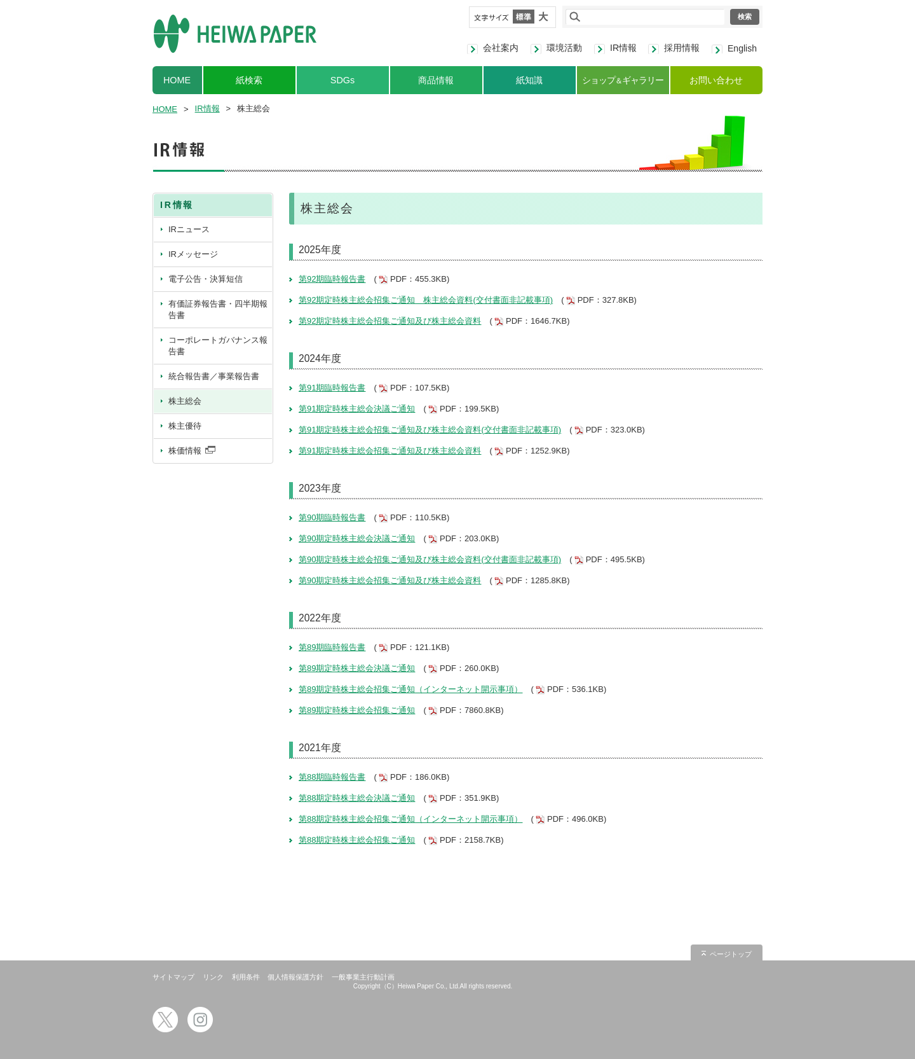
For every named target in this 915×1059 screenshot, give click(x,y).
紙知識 (529, 80)
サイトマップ (173, 977)
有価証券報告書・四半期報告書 (218, 309)
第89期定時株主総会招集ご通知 (357, 710)
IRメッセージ (193, 254)
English (742, 48)
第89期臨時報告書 (332, 647)
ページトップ (731, 954)
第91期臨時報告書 (332, 387)
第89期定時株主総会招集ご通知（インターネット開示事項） (410, 689)
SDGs (342, 80)
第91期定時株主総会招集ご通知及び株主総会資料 (390, 450)
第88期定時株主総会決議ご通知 (357, 798)
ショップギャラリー (622, 80)
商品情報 (436, 80)
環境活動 (564, 48)
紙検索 (249, 80)
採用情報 (682, 48)
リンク (213, 977)
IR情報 (623, 48)
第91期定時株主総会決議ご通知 (357, 408)
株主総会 (184, 401)
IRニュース (189, 229)
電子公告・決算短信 (205, 279)
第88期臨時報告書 (332, 777)
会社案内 (500, 48)
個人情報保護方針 (295, 977)
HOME (177, 80)
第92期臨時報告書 (332, 279)
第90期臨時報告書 (332, 517)
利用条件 (246, 977)
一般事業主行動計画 (363, 977)
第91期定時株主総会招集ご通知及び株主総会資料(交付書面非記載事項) (430, 429)
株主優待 (184, 426)
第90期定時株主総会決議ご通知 (357, 538)
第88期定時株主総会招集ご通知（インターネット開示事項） (410, 819)
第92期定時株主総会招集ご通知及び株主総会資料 (390, 321)
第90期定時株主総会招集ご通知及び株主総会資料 (390, 580)
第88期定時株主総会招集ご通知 (357, 840)
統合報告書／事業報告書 (213, 376)
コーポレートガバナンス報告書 (218, 345)
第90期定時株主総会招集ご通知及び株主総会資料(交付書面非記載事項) (430, 559)
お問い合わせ (716, 80)
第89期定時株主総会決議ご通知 (357, 668)
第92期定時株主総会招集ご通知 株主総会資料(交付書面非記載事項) (426, 300)
